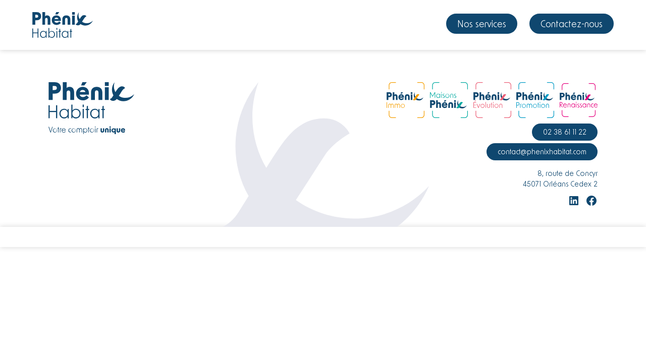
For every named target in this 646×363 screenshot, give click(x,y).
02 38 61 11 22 (564, 132)
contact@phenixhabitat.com (542, 151)
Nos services (481, 23)
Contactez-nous (572, 23)
